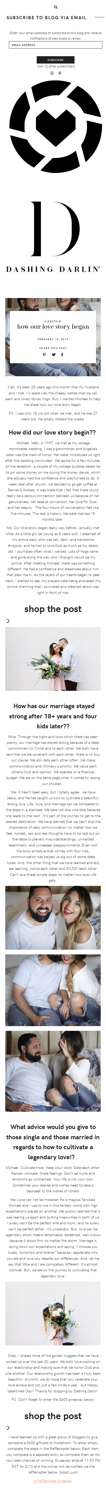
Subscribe (55, 60)
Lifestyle (53, 321)
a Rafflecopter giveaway (53, 1480)
